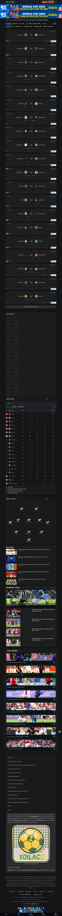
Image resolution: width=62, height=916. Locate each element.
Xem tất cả (53, 587)
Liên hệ (9, 809)
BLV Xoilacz (27, 26)
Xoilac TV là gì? (11, 757)
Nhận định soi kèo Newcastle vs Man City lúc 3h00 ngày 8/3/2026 (24, 603)
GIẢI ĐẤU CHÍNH (10, 314)
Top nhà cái (45, 2)
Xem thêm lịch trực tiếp (31, 306)
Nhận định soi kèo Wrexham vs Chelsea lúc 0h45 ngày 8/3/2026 (43, 620)
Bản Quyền (42, 891)
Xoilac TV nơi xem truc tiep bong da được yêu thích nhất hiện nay (21, 765)
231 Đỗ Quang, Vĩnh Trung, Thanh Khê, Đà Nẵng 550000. (33, 897)
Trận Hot (17, 26)
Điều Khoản (20, 891)
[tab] (8, 23)
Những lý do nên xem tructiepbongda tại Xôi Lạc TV (18, 798)
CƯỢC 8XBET (51, 2)
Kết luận (9, 806)
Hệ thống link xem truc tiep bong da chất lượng (17, 791)
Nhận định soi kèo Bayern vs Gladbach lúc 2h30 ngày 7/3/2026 (43, 629)
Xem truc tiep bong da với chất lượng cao (16, 780)
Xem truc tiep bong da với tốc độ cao (15, 783)
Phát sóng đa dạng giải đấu (13, 776)
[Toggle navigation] (56, 2)
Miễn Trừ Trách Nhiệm (25, 894)
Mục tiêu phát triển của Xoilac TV (15, 761)
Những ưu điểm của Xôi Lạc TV (14, 768)
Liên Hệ (35, 891)
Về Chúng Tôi (12, 891)
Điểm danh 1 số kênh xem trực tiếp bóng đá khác (18, 802)
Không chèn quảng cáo (13, 795)
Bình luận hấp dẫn (11, 787)
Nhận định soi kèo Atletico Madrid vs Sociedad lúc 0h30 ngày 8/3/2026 (43, 610)
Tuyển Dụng (50, 891)
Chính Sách (28, 891)
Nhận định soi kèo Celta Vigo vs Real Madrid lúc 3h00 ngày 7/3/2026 (43, 639)
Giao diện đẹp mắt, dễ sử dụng (14, 772)
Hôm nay (38, 26)
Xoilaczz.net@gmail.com (33, 903)
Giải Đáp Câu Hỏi (37, 894)
